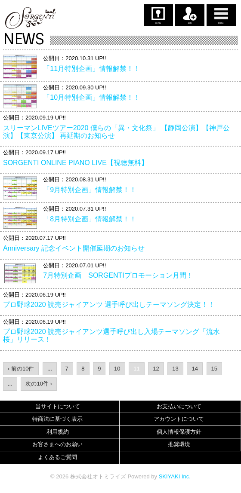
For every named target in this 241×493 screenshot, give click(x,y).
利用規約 (57, 432)
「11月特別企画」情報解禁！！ (91, 68)
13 (175, 368)
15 (214, 368)
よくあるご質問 (57, 457)
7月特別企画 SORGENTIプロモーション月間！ (118, 275)
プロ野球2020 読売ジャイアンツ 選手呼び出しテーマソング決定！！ (109, 304)
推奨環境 (179, 444)
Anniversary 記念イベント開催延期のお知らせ (74, 248)
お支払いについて (179, 406)
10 (117, 368)
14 (195, 368)
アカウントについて (179, 419)
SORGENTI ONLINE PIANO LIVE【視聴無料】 (75, 162)
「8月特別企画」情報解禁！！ (89, 219)
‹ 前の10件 (21, 368)
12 (156, 368)
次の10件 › (38, 383)
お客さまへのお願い (57, 444)
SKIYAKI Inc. (175, 476)
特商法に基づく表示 (57, 419)
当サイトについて (57, 406)
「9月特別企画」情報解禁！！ (89, 189)
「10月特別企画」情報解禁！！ (91, 97)
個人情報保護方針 (179, 432)
